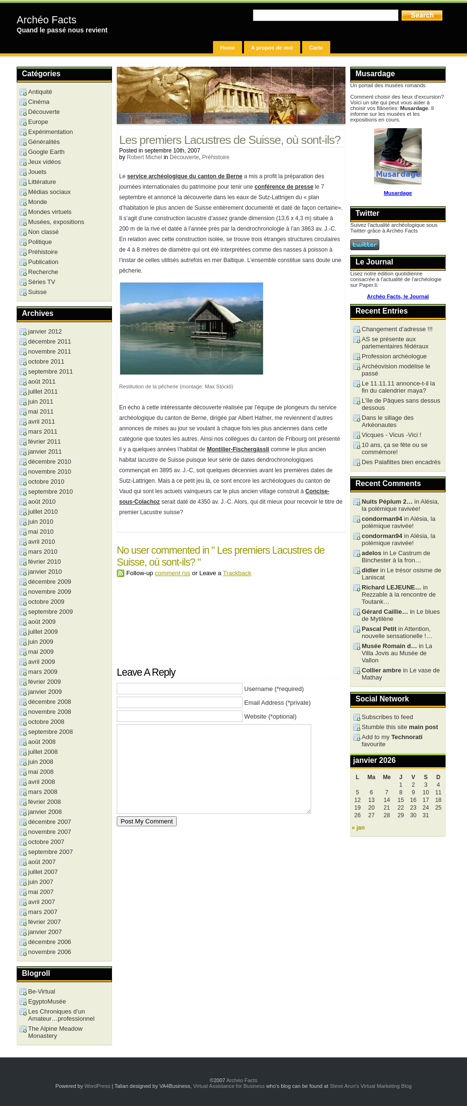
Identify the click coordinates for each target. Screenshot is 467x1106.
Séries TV (41, 281)
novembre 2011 (49, 351)
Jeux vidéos (44, 161)
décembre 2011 (49, 341)
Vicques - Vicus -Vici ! (391, 434)
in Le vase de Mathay (401, 674)
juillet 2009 (43, 631)
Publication (43, 261)
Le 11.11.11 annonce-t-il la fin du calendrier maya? (398, 387)
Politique (40, 241)
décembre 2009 (49, 581)
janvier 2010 (45, 571)
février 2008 (44, 801)
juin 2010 (40, 521)
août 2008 (42, 741)
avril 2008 (41, 781)
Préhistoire (215, 157)
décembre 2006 (49, 941)
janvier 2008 (45, 811)
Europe (38, 121)
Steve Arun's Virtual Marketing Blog (371, 1086)
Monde (37, 201)
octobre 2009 (46, 601)
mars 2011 (42, 431)
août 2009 (42, 621)
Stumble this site (400, 727)
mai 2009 (40, 651)
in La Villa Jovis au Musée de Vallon (397, 653)
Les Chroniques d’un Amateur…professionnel (61, 1015)
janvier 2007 (45, 931)
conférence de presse (283, 186)
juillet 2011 (43, 391)
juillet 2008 (43, 751)
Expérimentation (50, 131)
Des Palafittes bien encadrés (401, 462)
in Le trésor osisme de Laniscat (401, 574)
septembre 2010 (50, 491)
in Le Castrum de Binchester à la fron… (396, 556)
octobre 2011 (46, 361)
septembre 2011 (50, 371)
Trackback (237, 573)
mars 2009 (42, 671)
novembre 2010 (49, 471)
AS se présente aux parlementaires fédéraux (395, 342)
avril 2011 (41, 421)
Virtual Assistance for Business (228, 1086)
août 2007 (42, 861)
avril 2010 (41, 541)
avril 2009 (41, 661)
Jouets (37, 171)
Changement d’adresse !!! (397, 329)
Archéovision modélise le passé (396, 370)
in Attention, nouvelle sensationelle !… (397, 632)
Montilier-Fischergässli (238, 449)
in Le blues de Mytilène (401, 615)
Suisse (37, 291)
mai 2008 (40, 771)
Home (227, 48)
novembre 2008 (49, 711)
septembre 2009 (50, 611)
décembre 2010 (49, 461)
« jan (358, 827)
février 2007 (44, 921)
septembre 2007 (50, 851)
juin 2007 (40, 881)
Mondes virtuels (49, 211)
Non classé (43, 231)
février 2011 (44, 441)
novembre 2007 (49, 831)
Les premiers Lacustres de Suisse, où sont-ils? (230, 139)
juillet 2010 (43, 511)
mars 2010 (42, 551)
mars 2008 (42, 791)
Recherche (43, 271)
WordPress (97, 1086)
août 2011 (42, 381)
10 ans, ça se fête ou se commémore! (394, 448)
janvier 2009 (45, 691)
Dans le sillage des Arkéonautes (388, 421)
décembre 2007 (49, 821)
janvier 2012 (45, 331)
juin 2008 (40, 761)
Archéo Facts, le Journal (398, 296)
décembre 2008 (49, 701)
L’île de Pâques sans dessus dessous (401, 404)
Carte (316, 48)
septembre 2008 (50, 731)
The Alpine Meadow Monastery (55, 1032)
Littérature (42, 181)
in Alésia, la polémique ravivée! (400, 505)
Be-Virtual (41, 991)
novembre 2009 (49, 591)
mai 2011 (40, 411)
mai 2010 (40, 531)
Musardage (398, 193)
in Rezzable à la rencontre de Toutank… (399, 594)
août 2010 (42, 501)
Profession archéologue (394, 356)
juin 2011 (40, 401)
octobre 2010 (46, 481)
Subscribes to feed (387, 716)
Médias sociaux (49, 191)
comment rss (172, 573)
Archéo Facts (46, 20)
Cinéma (39, 101)
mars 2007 (42, 911)
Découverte (184, 157)
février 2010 (44, 561)
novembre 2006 (49, 951)
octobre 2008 (46, 721)
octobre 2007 (46, 841)
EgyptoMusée (47, 1001)
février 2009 (44, 681)
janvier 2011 (45, 451)
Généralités (44, 141)
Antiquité (40, 91)
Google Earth (46, 151)
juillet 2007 (43, 871)
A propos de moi (272, 48)
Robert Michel (144, 157)
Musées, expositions (56, 221)
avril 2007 (41, 901)
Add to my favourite (392, 740)
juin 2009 (40, 641)
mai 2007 (40, 891)
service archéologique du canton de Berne (185, 176)
